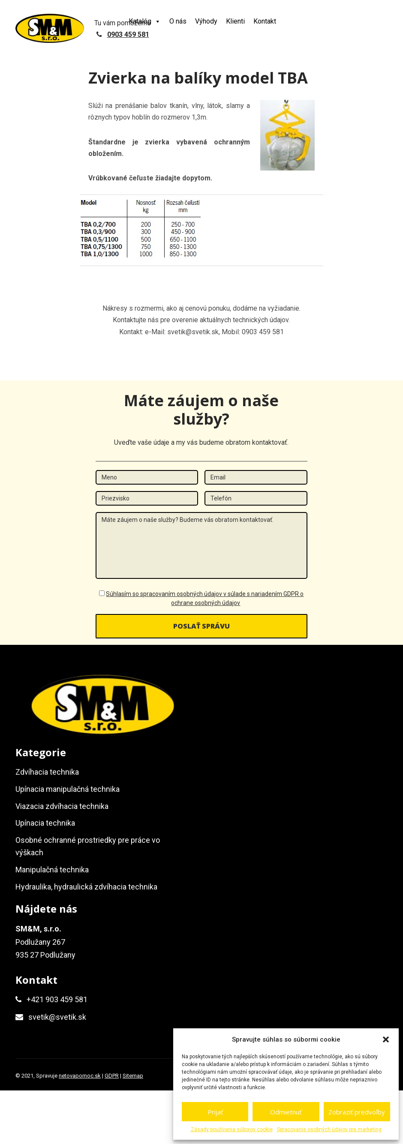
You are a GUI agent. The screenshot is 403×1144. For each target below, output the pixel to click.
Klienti (235, 21)
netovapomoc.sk (80, 1075)
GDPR (112, 1075)
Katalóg (145, 21)
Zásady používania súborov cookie (232, 1129)
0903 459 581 (128, 34)
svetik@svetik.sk (57, 1016)
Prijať (215, 1112)
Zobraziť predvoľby (356, 1112)
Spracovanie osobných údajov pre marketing (329, 1129)
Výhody (206, 21)
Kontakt (264, 21)
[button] (386, 1039)
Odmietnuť (285, 1112)
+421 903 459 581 (57, 999)
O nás (177, 21)
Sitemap (133, 1075)
